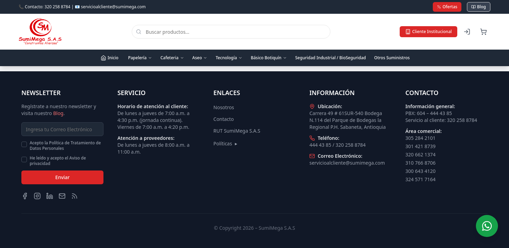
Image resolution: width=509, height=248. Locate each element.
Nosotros (223, 107)
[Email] (62, 196)
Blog (478, 7)
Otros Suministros (392, 58)
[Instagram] (37, 196)
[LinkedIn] (49, 196)
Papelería (140, 58)
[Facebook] (24, 196)
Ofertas (447, 7)
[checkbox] (24, 144)
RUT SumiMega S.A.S (236, 130)
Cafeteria (172, 58)
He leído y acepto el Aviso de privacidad (58, 160)
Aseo (200, 58)
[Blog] (74, 196)
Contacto (223, 119)
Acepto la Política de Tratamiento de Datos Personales (65, 145)
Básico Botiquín (269, 58)
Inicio (109, 58)
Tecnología (229, 58)
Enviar (62, 177)
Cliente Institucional (428, 31)
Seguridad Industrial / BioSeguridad (330, 58)
